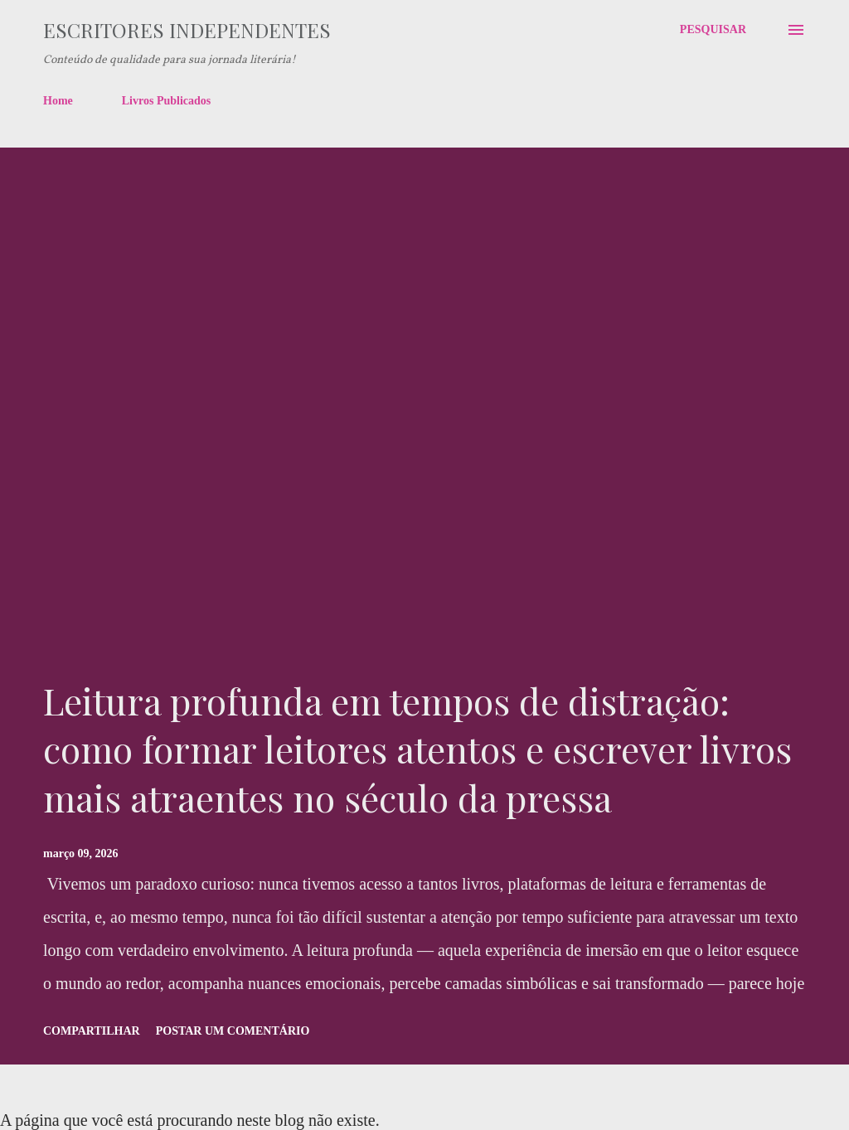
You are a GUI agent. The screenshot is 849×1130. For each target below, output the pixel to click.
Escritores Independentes (187, 30)
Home (58, 101)
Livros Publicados (166, 101)
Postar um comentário (233, 1031)
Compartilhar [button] (91, 1031)
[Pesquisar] (713, 30)
